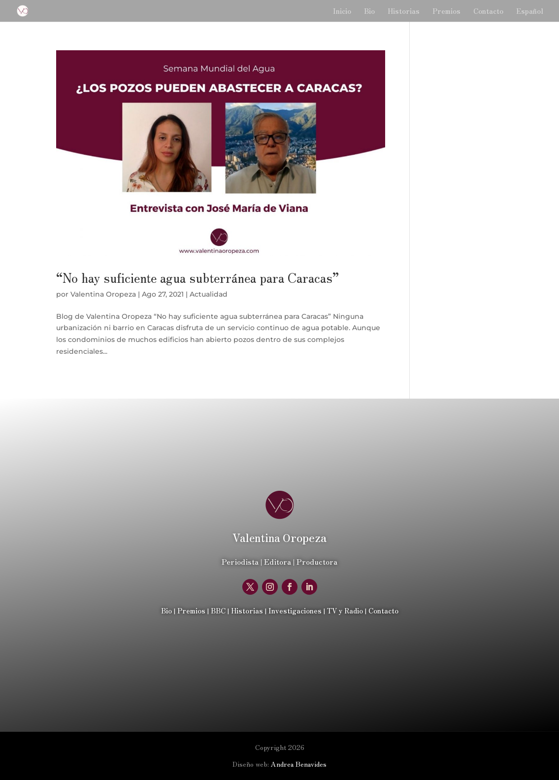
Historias (404, 11)
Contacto (488, 11)
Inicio (342, 11)
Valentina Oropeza (103, 294)
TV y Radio (345, 610)
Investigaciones (295, 610)
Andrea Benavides (299, 764)
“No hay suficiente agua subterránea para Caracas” (197, 277)
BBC (218, 610)
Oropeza (279, 537)
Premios (446, 11)
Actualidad (209, 294)
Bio (369, 11)
